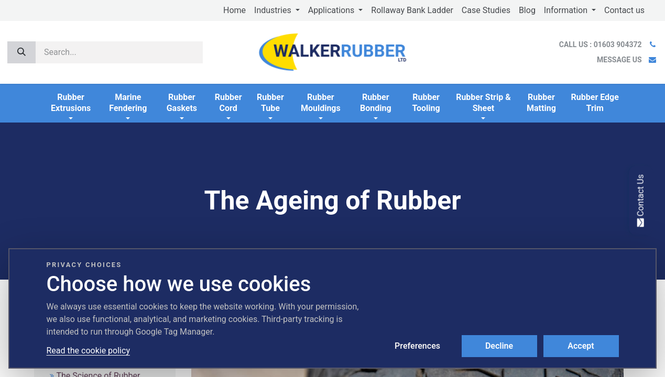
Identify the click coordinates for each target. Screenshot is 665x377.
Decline (499, 346)
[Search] (21, 52)
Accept (581, 346)
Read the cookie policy (88, 351)
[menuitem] (234, 10)
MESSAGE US (619, 60)
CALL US (601, 44)
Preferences (417, 346)
